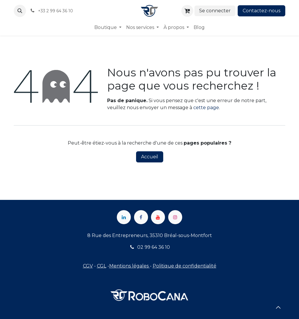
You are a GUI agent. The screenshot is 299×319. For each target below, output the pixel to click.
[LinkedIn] (124, 217)
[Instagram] (175, 217)
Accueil (149, 157)
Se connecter (215, 10)
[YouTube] (158, 217)
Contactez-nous (261, 10)
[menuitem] (108, 27)
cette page (206, 107)
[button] (20, 11)
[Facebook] (141, 217)
